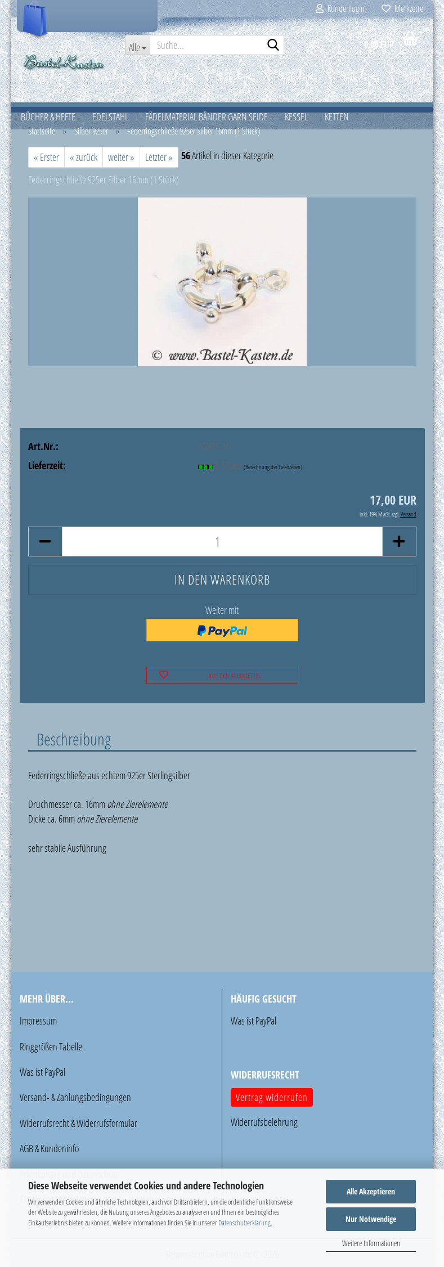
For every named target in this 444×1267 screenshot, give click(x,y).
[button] (45, 541)
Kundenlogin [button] (340, 8)
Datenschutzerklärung (244, 1222)
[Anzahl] (222, 541)
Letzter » (159, 157)
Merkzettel (403, 8)
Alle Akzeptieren (371, 1191)
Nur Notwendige (371, 1219)
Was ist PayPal (42, 1072)
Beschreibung (74, 738)
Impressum (38, 1020)
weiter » (121, 157)
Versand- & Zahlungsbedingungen (75, 1097)
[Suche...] (137, 45)
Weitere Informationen (371, 1243)
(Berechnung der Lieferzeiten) (273, 466)
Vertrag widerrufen (272, 1097)
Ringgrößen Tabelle (51, 1046)
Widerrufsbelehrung (264, 1122)
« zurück (83, 157)
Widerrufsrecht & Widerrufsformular (78, 1123)
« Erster (46, 157)
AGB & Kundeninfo (49, 1148)
